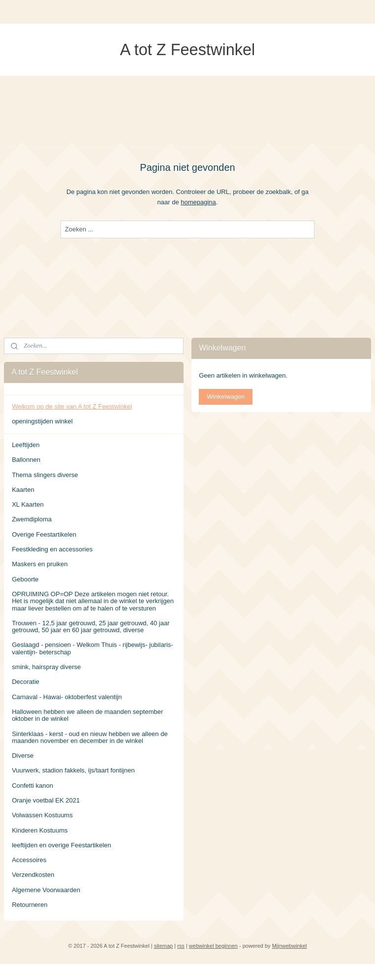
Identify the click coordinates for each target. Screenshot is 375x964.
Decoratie (25, 681)
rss (181, 946)
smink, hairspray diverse (46, 667)
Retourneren (29, 904)
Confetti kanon (32, 785)
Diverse (22, 755)
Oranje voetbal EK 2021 (46, 800)
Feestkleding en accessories (52, 549)
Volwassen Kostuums (42, 815)
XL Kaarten (28, 504)
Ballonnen (26, 459)
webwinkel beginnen (213, 946)
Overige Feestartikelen (44, 534)
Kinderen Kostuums (39, 830)
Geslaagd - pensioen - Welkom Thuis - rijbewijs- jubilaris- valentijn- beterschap (92, 648)
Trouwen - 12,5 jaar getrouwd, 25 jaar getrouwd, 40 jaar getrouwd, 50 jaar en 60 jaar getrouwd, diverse (90, 626)
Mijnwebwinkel (289, 946)
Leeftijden (25, 445)
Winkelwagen (226, 396)
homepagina (198, 201)
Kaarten (23, 489)
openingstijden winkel (42, 421)
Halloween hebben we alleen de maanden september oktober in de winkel (87, 715)
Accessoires (29, 860)
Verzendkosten (33, 874)
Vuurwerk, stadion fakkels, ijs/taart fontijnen (73, 770)
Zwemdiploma (32, 519)
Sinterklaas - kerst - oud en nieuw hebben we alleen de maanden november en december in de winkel (90, 737)
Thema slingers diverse (45, 475)
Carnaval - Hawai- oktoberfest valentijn (67, 697)
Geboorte (25, 579)
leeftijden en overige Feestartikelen (61, 845)
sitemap (163, 946)
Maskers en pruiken (39, 564)
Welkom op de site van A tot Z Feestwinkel (72, 406)
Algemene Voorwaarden (46, 890)
